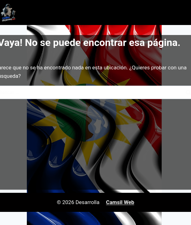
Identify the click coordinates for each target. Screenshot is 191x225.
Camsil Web (120, 202)
